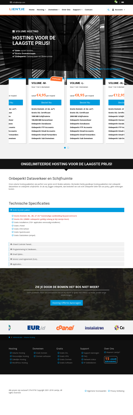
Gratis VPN (64, 356)
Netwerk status (90, 359)
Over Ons (66, 9)
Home (31, 9)
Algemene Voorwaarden (96, 391)
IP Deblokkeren (90, 363)
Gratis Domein (66, 359)
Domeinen (53, 9)
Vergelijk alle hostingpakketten (105, 69)
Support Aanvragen (91, 353)
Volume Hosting (29, 337)
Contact (88, 9)
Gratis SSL (64, 353)
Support (77, 9)
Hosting (41, 9)
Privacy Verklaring (117, 391)
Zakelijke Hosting (19, 359)
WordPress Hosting (20, 363)
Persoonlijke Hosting (20, 356)
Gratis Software (66, 363)
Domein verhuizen (43, 356)
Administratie (17, 337)
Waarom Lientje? (113, 352)
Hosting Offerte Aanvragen (66, 302)
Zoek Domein (41, 353)
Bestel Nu (28, 102)
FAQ (85, 356)
